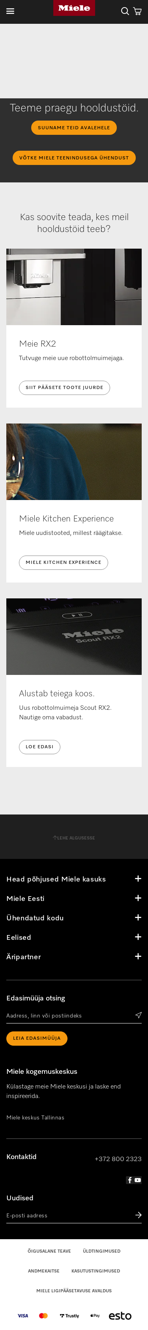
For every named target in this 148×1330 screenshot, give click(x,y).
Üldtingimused (101, 1251)
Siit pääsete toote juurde (64, 387)
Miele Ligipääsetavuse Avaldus (74, 1291)
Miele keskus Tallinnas (35, 1118)
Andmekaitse (44, 1271)
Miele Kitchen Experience (63, 562)
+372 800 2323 (118, 1159)
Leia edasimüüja (37, 1038)
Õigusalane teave (49, 1251)
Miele (74, 8)
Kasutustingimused (95, 1271)
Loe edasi (40, 747)
